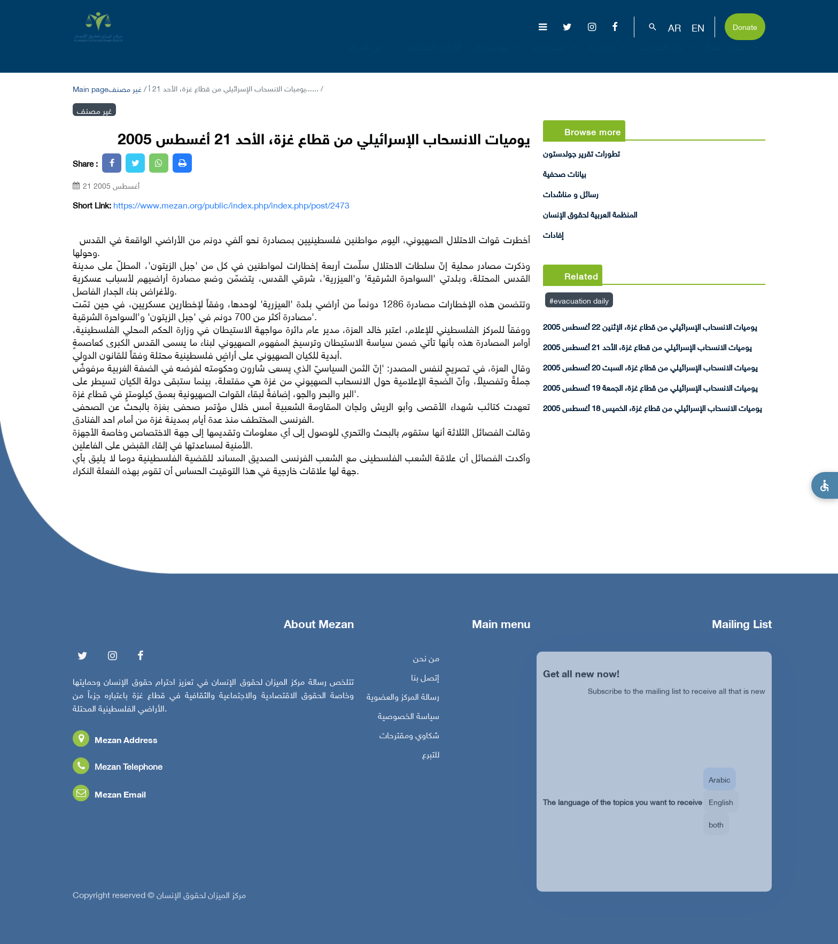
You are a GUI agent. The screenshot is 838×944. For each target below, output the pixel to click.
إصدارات (556, 56)
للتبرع (430, 757)
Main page (90, 88)
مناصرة (609, 56)
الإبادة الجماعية (433, 56)
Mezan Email (109, 797)
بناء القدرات (668, 56)
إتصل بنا (425, 680)
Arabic (720, 788)
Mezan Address (115, 742)
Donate (745, 26)
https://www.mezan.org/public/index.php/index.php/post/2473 (231, 204)
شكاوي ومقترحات (409, 738)
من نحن (426, 661)
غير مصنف (125, 88)
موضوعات (497, 56)
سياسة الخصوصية (408, 718)
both (716, 833)
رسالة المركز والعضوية (403, 699)
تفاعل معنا (733, 56)
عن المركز (373, 56)
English (721, 811)
